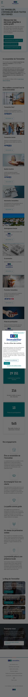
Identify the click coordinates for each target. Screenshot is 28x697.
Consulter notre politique (14, 365)
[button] (7, 363)
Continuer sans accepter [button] (18, 332)
